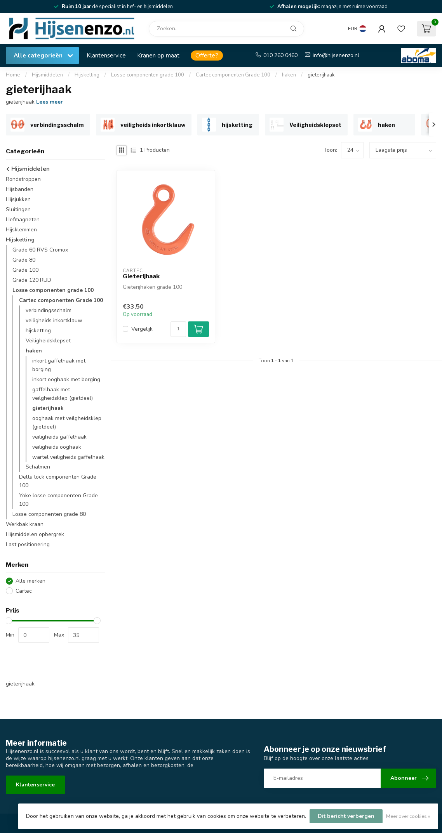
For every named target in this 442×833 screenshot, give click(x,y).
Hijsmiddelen (47, 74)
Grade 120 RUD (31, 280)
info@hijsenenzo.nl (336, 55)
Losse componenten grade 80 (49, 514)
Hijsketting (87, 74)
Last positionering (28, 544)
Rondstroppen (23, 179)
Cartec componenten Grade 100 (233, 74)
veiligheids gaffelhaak (59, 437)
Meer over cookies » (408, 816)
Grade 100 (25, 270)
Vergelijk (142, 329)
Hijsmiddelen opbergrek (35, 534)
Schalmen (38, 466)
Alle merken (30, 581)
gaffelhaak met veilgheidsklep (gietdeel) (62, 394)
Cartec (24, 591)
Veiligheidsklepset (48, 340)
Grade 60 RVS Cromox (40, 249)
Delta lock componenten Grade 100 (57, 481)
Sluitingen (18, 209)
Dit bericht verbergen (346, 816)
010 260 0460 (280, 55)
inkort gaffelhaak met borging (58, 365)
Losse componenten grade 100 (147, 74)
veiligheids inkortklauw (54, 320)
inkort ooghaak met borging (66, 379)
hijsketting (38, 330)
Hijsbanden (19, 189)
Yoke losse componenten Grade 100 (58, 500)
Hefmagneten (23, 219)
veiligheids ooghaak (56, 447)
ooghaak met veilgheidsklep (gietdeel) (66, 422)
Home (13, 74)
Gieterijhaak (141, 276)
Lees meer (49, 102)
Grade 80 (23, 260)
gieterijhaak (321, 74)
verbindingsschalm (48, 310)
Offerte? (206, 55)
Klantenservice (106, 55)
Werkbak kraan (25, 524)
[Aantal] (178, 329)
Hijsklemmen (21, 229)
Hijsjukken (18, 199)
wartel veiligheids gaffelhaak (68, 457)
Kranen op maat (158, 55)
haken (289, 74)
